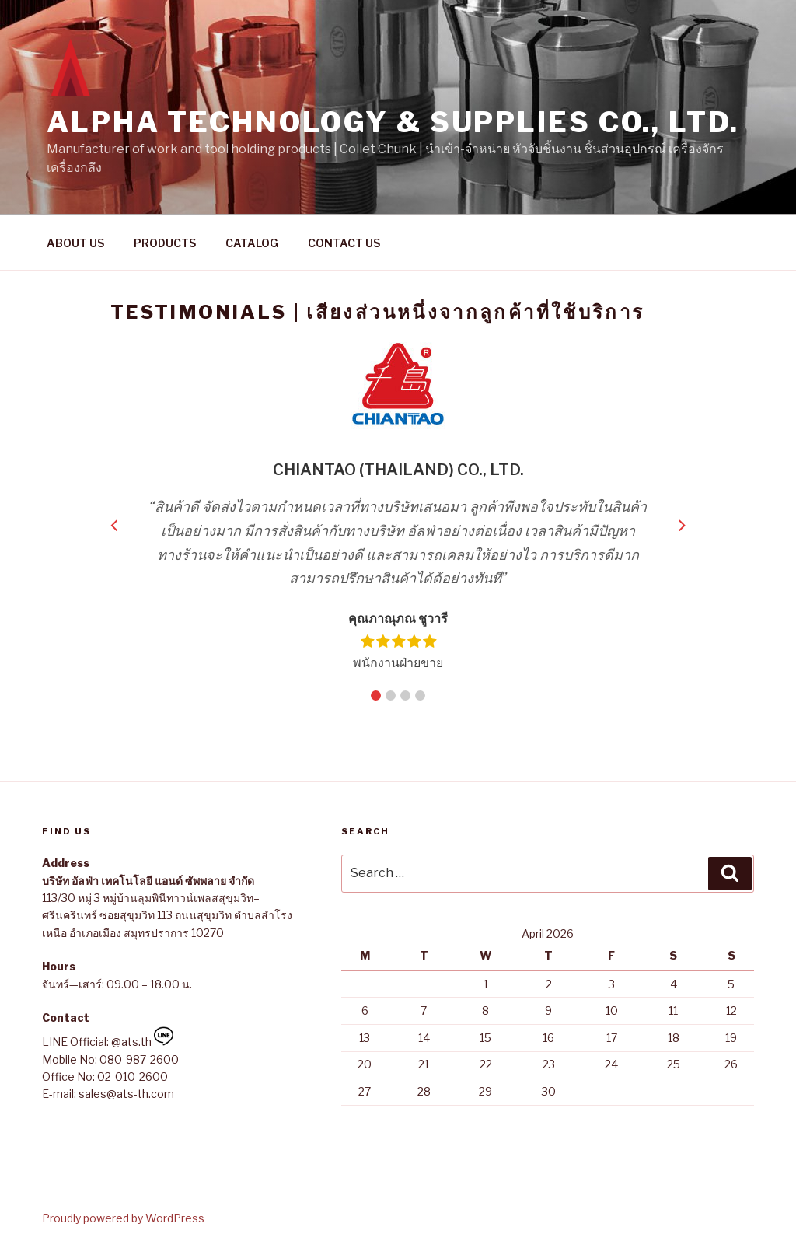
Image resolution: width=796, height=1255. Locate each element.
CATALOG (251, 243)
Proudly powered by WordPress (123, 1218)
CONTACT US (344, 243)
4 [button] (420, 695)
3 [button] (405, 695)
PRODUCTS (165, 243)
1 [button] (376, 695)
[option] (407, 507)
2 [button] (391, 695)
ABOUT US (75, 243)
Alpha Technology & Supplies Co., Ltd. (393, 122)
